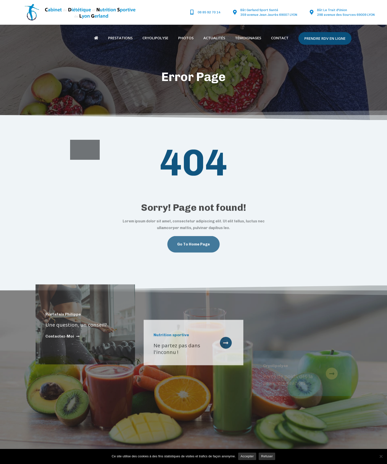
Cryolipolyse (155, 37)
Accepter (247, 456)
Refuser (267, 456)
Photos (186, 37)
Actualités (214, 37)
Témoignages (248, 37)
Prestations (120, 37)
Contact (280, 37)
